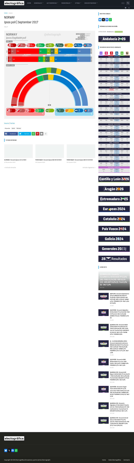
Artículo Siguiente (88, 167)
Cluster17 (110, 118)
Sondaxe (111, 161)
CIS (110, 87)
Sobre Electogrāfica (114, 460)
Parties (12, 123)
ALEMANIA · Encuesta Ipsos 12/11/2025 (15, 160)
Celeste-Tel (111, 136)
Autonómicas (52, 3)
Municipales (65, 3)
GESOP (110, 105)
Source (6, 123)
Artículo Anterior (10, 167)
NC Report (110, 99)
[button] (123, 3)
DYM (111, 75)
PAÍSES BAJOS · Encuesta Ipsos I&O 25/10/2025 (80, 160)
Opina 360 (110, 124)
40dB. (110, 69)
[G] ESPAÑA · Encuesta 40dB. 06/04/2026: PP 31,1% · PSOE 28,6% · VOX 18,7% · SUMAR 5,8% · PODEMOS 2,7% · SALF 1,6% (119, 362)
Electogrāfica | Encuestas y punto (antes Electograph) (33, 460)
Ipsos (11, 13)
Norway (19, 128)
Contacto (127, 460)
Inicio (6, 13)
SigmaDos (110, 56)
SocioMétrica (110, 81)
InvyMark (111, 112)
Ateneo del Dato (111, 93)
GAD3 (110, 142)
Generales (38, 3)
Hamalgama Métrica (111, 130)
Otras (77, 3)
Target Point (111, 63)
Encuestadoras (90, 3)
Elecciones (111, 167)
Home (29, 3)
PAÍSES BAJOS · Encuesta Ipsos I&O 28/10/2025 (48, 160)
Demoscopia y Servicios (111, 148)
